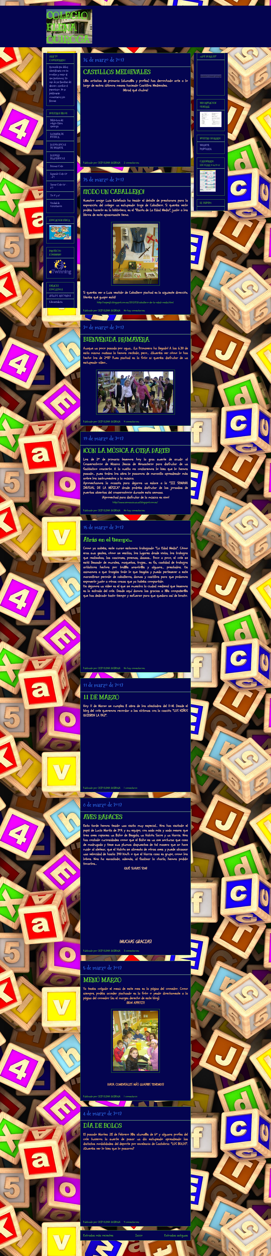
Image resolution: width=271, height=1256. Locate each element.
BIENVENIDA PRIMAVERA (116, 339)
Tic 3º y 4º (55, 195)
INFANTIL (204, 145)
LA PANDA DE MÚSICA (57, 135)
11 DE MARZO (101, 697)
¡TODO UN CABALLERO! (113, 191)
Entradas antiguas (176, 1235)
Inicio (138, 1235)
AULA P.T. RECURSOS (60, 296)
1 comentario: (130, 788)
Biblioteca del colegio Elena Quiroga (56, 123)
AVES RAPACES (102, 817)
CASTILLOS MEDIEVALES (117, 72)
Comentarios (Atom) (143, 1245)
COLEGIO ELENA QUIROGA (67, 27)
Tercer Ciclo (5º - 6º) (58, 186)
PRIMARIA (206, 149)
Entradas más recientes (98, 1235)
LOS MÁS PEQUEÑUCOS (57, 157)
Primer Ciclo (56, 166)
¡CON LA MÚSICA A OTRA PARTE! (126, 450)
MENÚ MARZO (102, 980)
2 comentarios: (131, 163)
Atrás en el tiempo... (107, 539)
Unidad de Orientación (56, 204)
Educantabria (55, 302)
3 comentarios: (131, 951)
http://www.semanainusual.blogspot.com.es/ (135, 502)
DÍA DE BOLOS (102, 1125)
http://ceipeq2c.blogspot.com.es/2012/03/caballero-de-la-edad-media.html (135, 302)
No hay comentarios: (134, 310)
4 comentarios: (131, 421)
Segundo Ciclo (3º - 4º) (58, 175)
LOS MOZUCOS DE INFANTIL (58, 146)
